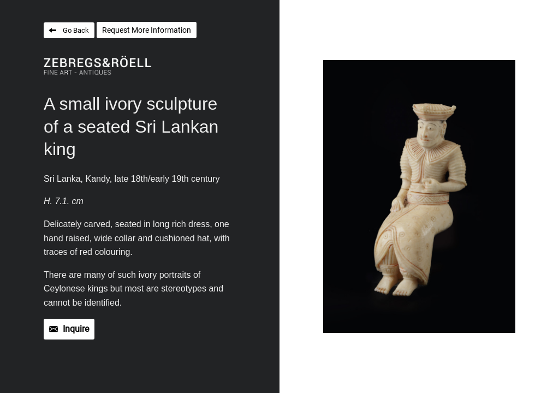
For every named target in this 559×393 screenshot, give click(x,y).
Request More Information (146, 30)
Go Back (76, 30)
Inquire (76, 329)
